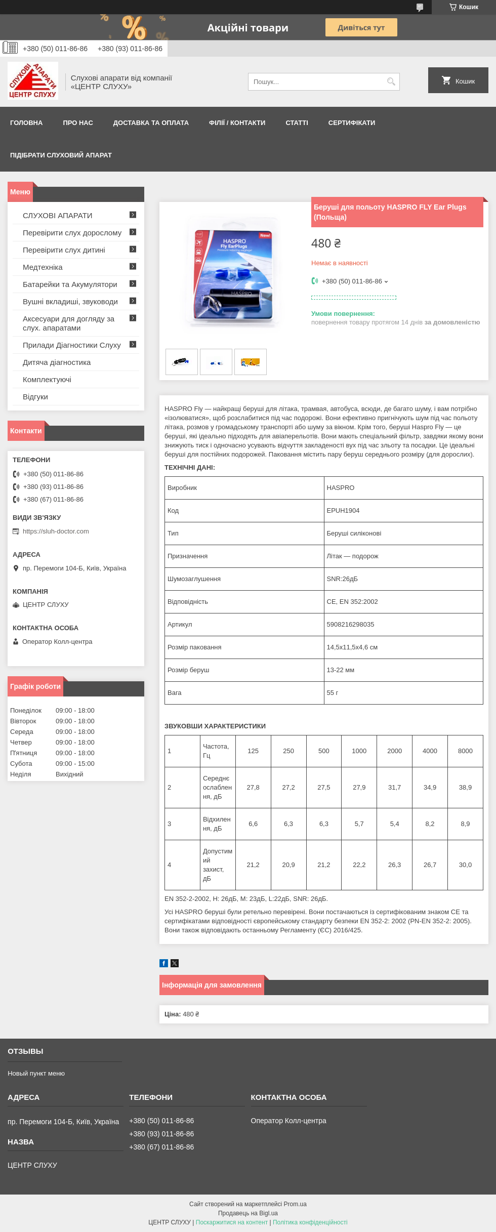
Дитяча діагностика (57, 362)
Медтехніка (43, 267)
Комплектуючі (47, 379)
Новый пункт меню (36, 1073)
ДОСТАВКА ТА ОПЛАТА (151, 123)
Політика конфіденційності (310, 1222)
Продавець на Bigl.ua (248, 1213)
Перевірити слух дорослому (72, 232)
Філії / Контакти (237, 123)
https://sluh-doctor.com (56, 531)
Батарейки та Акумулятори (70, 284)
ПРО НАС (78, 123)
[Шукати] (391, 82)
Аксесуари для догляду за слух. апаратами (68, 323)
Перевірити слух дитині (64, 249)
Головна (26, 123)
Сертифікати (352, 123)
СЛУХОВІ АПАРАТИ (58, 215)
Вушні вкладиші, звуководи (70, 301)
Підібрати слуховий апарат (61, 155)
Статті (296, 123)
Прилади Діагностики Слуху (72, 345)
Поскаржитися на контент (232, 1222)
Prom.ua (295, 1204)
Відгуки (35, 396)
